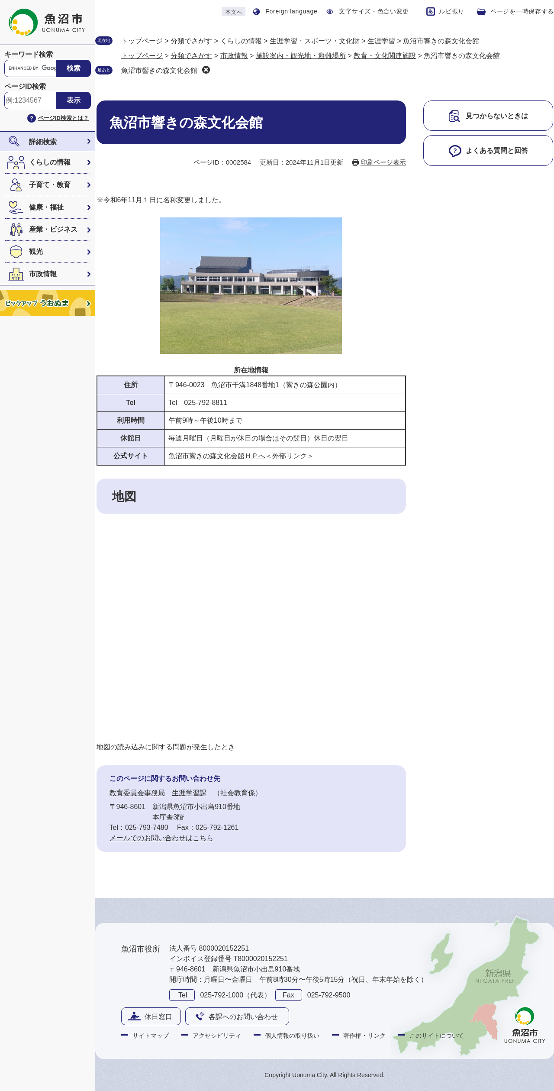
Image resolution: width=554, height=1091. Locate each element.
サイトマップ (150, 1036)
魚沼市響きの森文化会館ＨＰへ (216, 456)
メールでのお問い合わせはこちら (161, 838)
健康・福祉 (46, 207)
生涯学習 (381, 41)
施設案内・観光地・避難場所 (301, 55)
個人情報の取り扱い (292, 1036)
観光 (36, 251)
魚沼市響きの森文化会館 (159, 70)
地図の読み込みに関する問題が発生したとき (166, 747)
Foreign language (291, 11)
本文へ (233, 12)
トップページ (142, 41)
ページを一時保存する (522, 11)
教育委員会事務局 (137, 792)
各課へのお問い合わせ (243, 1016)
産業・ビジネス (53, 229)
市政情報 (43, 274)
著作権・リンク (364, 1036)
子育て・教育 (50, 184)
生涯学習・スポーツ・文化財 (315, 41)
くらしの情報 (50, 162)
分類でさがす (191, 41)
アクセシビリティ (217, 1036)
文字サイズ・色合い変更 (374, 11)
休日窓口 (158, 1016)
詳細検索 (43, 142)
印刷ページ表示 (383, 162)
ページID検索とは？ (63, 118)
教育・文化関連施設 (385, 55)
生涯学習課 (189, 792)
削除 (206, 69)
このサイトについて (436, 1036)
